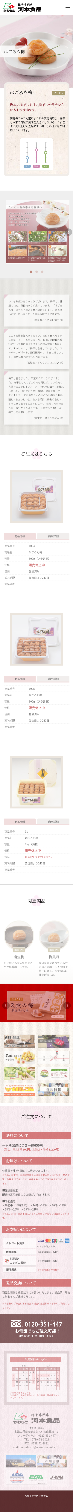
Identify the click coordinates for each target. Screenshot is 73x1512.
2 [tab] (36, 278)
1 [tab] (31, 278)
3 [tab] (42, 278)
